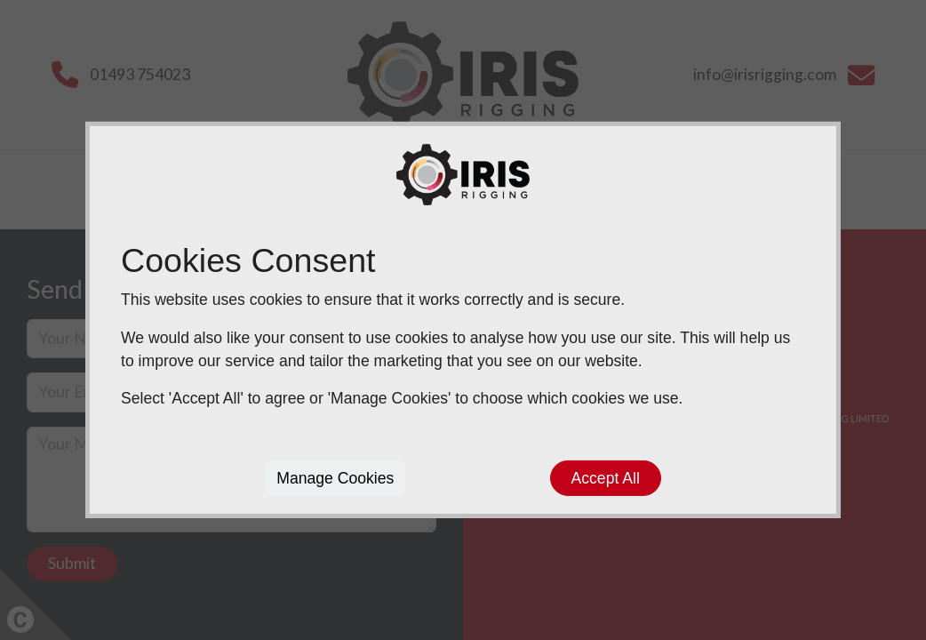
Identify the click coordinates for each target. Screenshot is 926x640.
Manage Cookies (335, 478)
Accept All (605, 478)
